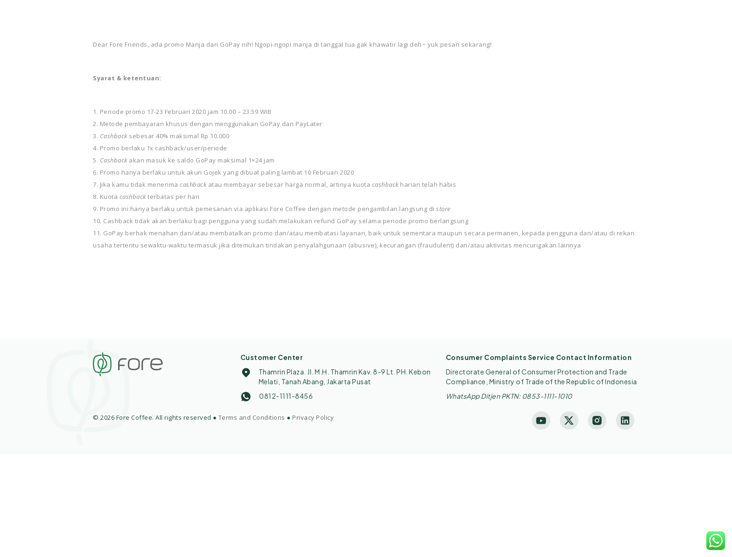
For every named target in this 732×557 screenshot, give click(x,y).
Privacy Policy (313, 417)
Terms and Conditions (251, 417)
